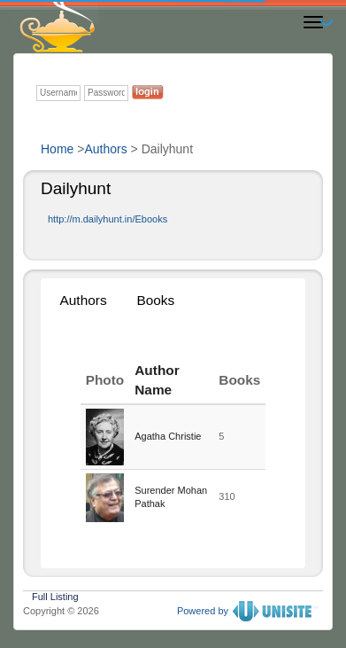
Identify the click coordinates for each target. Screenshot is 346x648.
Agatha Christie (168, 436)
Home (57, 149)
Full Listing (55, 594)
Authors (105, 149)
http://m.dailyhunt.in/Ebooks (107, 219)
